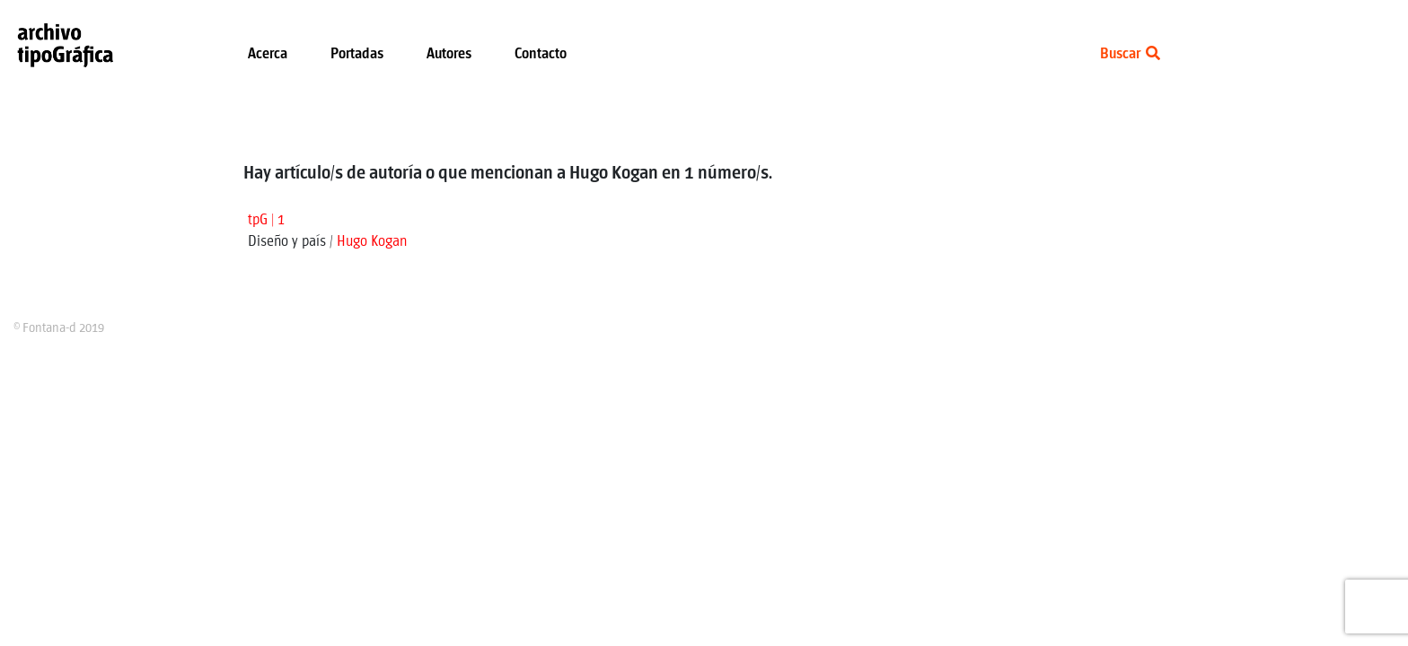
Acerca (267, 54)
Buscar (1130, 54)
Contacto (541, 54)
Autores (449, 54)
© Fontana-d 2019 (58, 328)
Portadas (356, 54)
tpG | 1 (266, 220)
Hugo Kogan (372, 242)
